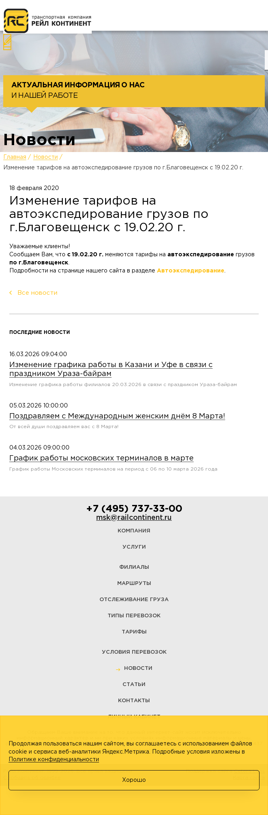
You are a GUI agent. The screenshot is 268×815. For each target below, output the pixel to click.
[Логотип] (47, 21)
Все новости (37, 293)
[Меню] (17, 15)
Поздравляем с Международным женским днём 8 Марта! (117, 416)
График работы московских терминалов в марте (101, 458)
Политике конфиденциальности (53, 759)
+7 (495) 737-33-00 (134, 509)
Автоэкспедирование (190, 270)
